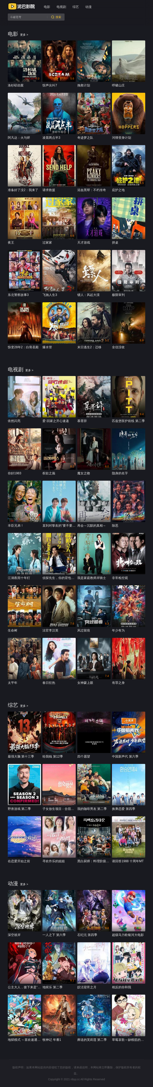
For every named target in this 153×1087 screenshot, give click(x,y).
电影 (47, 7)
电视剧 (61, 7)
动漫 (88, 7)
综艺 (76, 7)
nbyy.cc (75, 1079)
